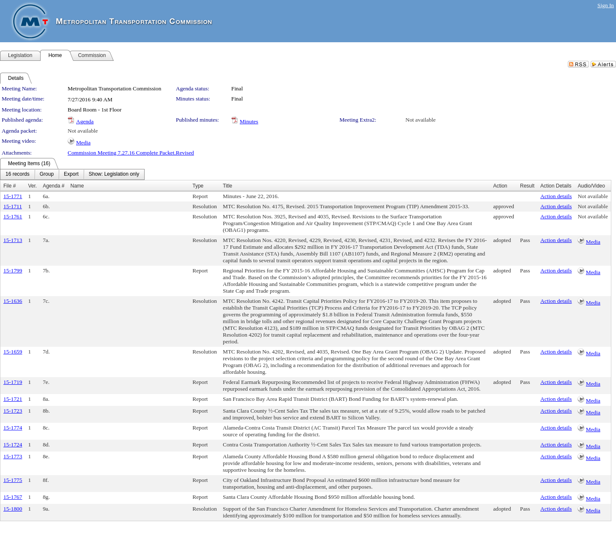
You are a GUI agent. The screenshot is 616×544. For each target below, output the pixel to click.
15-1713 (12, 240)
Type (197, 186)
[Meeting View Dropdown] (114, 174)
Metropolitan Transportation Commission (114, 88)
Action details (556, 196)
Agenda (84, 121)
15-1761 (12, 216)
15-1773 (12, 456)
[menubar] (72, 174)
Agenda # (53, 186)
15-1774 (12, 427)
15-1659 (12, 351)
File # (9, 186)
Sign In (605, 5)
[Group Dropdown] (47, 174)
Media (83, 142)
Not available (420, 120)
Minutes (249, 121)
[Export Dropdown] (71, 174)
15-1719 (12, 382)
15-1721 (12, 399)
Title (227, 186)
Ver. (32, 186)
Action (500, 186)
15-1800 (12, 509)
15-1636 (12, 301)
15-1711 (12, 206)
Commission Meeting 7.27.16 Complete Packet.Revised (131, 153)
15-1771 (12, 196)
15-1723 (12, 411)
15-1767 (12, 497)
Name (77, 186)
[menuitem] (17, 174)
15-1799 (12, 270)
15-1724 (12, 444)
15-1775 (12, 480)
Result (527, 186)
